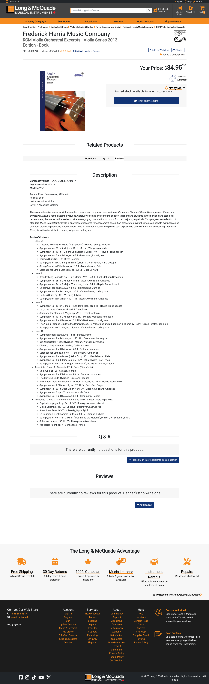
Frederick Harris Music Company (138, 27)
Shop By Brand (141, 635)
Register (68, 617)
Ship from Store (146, 101)
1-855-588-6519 (17, 613)
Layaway (92, 638)
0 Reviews (77, 51)
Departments (29, 27)
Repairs (92, 624)
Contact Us (12, 1)
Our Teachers (117, 660)
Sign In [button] (179, 1)
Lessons (92, 620)
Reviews (141, 638)
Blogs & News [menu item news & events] (172, 21)
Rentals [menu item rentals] (118, 21)
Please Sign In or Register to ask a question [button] (153, 459)
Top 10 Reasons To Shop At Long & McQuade (176, 594)
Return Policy (117, 656)
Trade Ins (92, 627)
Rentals (92, 617)
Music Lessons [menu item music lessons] (145, 21)
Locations (141, 617)
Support (92, 631)
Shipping (92, 642)
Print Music (43, 27)
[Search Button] (149, 10)
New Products (92, 613)
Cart (68, 620)
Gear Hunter (64, 21)
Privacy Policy (116, 653)
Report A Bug (141, 642)
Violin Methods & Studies (81, 27)
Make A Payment (68, 627)
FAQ (141, 613)
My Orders (68, 631)
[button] (201, 11)
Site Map (141, 631)
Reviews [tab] (119, 158)
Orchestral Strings (59, 27)
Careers (141, 627)
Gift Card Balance (68, 635)
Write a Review (92, 51)
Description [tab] (91, 158)
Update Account (68, 624)
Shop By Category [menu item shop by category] (34, 21)
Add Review (144, 504)
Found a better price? (172, 54)
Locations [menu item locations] (90, 21)
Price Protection (116, 642)
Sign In (68, 613)
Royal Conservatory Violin (108, 27)
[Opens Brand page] (180, 36)
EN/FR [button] (197, 1)
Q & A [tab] (106, 158)
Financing (92, 635)
